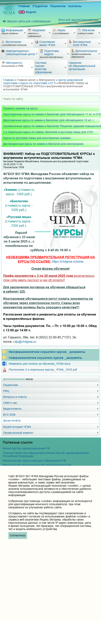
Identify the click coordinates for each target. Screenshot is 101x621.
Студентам (40, 6)
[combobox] (50, 99)
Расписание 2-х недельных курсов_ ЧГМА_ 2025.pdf (43, 369)
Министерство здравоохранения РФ (26, 448)
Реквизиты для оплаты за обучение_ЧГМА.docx (39, 363)
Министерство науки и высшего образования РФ (34, 460)
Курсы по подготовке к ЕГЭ (38, 83)
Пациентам (57, 6)
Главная (24, 6)
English (27, 12)
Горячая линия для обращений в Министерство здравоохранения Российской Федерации (46, 454)
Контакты (75, 6)
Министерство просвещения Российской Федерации (37, 465)
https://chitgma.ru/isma (67, 261)
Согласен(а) (18, 535)
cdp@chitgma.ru (24, 341)
